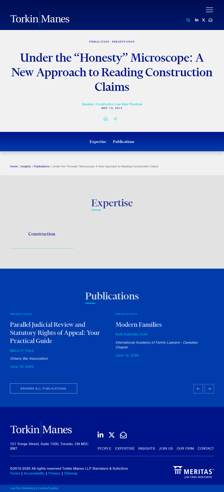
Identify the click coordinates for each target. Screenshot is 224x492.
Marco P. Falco (22, 352)
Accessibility (34, 473)
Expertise (98, 141)
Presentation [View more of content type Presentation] (123, 41)
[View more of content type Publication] (99, 41)
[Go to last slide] (198, 390)
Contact (206, 448)
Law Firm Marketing (22, 488)
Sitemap (71, 473)
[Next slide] (209, 390)
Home (13, 166)
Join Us (166, 448)
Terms (15, 473)
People (104, 448)
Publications (123, 141)
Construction (41, 235)
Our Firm (185, 448)
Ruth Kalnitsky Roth (131, 336)
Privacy (54, 473)
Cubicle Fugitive (48, 488)
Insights (26, 166)
